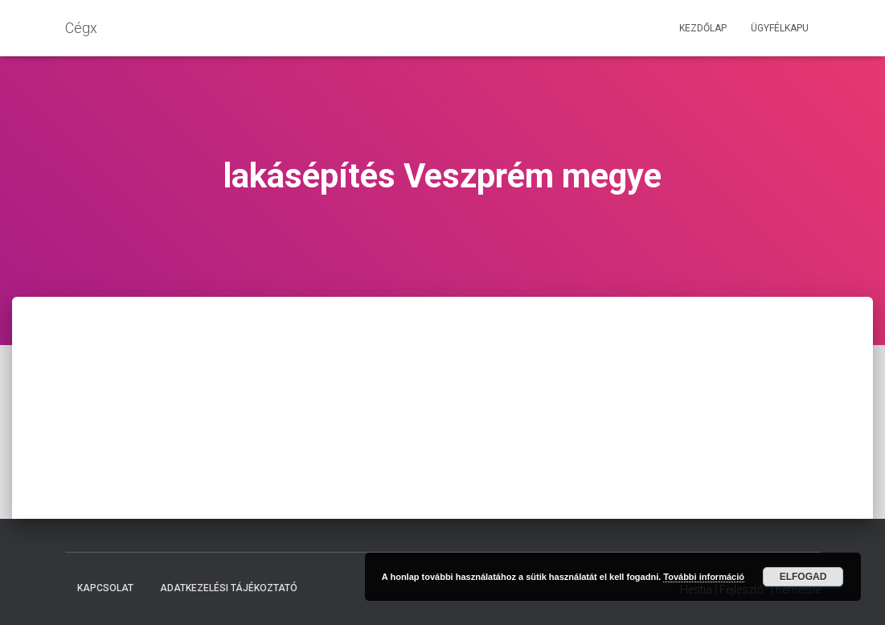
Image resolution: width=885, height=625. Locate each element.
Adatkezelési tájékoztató (228, 588)
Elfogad (803, 576)
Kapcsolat (105, 588)
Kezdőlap (703, 28)
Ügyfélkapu (780, 28)
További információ (703, 577)
